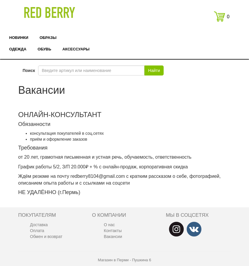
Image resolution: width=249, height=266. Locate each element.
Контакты (113, 230)
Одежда (17, 49)
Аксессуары (75, 49)
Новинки (18, 37)
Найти (154, 70)
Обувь (44, 49)
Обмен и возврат (46, 236)
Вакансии (113, 236)
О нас (109, 224)
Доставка (39, 224)
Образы (48, 37)
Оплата (37, 230)
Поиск (29, 70)
